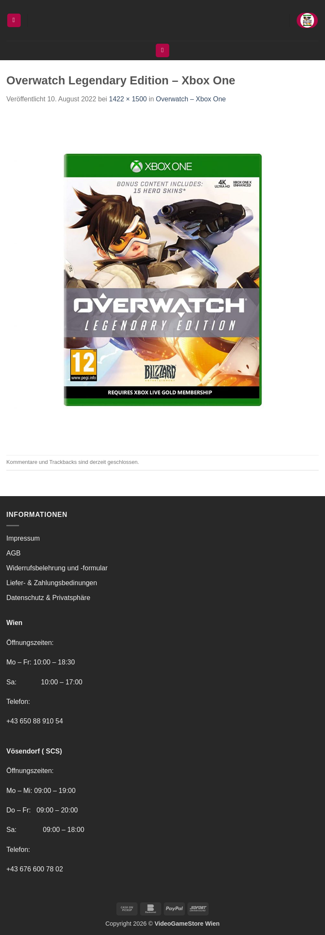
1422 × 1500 (128, 99)
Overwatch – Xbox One (191, 99)
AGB (13, 553)
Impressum (23, 538)
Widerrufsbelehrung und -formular (56, 568)
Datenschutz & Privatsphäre (48, 597)
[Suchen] (162, 51)
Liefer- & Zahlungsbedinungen (51, 582)
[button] (14, 21)
